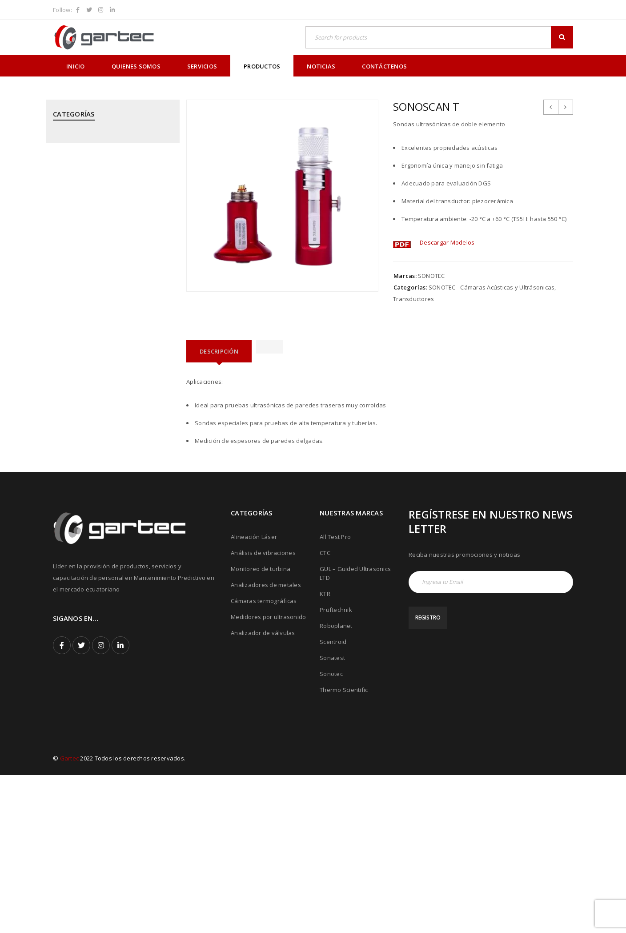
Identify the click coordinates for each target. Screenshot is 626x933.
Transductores (413, 299)
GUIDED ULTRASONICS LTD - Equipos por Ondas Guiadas (109, 217)
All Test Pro (335, 695)
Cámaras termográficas (264, 759)
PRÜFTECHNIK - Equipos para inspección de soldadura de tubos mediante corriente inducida (108, 427)
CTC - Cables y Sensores (87, 191)
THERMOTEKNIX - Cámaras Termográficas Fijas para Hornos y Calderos (110, 576)
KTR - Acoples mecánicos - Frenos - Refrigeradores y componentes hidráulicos (101, 252)
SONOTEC (431, 276)
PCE (58, 314)
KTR (325, 752)
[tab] (219, 351)
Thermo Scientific (344, 848)
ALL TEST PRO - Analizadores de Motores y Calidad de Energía (112, 142)
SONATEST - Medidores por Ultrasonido (108, 489)
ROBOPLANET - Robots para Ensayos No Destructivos (108, 462)
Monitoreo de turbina (260, 727)
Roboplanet (336, 784)
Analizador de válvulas (263, 791)
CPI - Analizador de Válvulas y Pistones (107, 169)
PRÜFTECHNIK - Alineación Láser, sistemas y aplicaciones (111, 339)
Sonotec (331, 832)
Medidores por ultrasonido (268, 775)
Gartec (69, 916)
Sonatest (332, 816)
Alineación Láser (254, 695)
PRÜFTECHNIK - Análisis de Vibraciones (107, 366)
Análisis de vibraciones (263, 711)
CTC (325, 711)
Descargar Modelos (447, 242)
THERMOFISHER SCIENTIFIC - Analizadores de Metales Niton (110, 545)
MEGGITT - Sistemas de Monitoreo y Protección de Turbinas (102, 287)
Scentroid (333, 800)
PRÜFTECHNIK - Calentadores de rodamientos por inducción (97, 392)
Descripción (219, 351)
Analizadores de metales (266, 743)
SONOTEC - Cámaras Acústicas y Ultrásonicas (97, 515)
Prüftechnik (336, 768)
